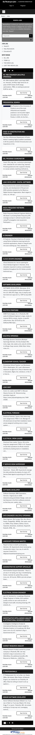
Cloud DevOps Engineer (12, 259)
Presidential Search (11, 102)
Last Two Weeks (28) (11, 65)
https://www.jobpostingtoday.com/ (14, 397)
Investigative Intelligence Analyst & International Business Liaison (17, 619)
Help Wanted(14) (9, 49)
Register (23, 5)
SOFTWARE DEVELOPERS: (12, 285)
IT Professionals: (10, 671)
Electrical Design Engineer (14, 593)
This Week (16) (9, 63)
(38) (5, 44)
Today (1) (7, 60)
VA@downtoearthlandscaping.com (13, 553)
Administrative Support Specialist (17, 567)
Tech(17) (6, 46)
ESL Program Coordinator (13, 159)
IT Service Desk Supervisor (14, 464)
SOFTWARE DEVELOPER (11, 490)
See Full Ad (23, 93)
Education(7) (8, 51)
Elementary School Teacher (14, 362)
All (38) (6, 58)
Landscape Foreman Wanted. (14, 541)
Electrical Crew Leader (12, 438)
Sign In (11, 5)
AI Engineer (7, 235)
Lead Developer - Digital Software (17, 182)
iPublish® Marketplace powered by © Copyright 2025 (17, 732)
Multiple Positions (10, 310)
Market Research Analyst (13, 646)
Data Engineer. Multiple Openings (16, 515)
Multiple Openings (10, 336)
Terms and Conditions (17, 729)
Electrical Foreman (11, 413)
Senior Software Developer (14, 697)
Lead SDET (7, 387)
